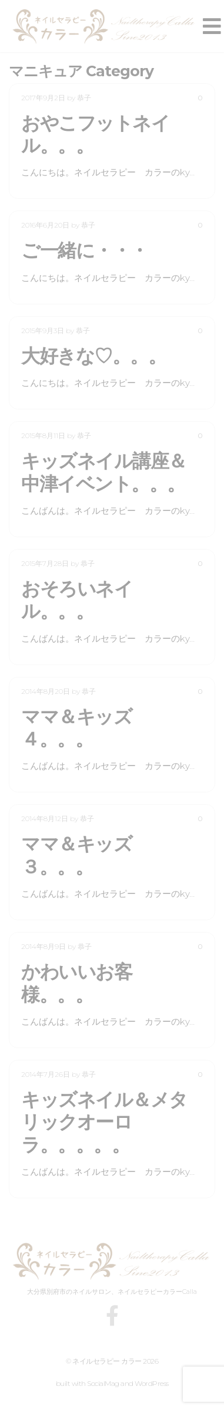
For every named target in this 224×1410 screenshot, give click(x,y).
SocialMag (103, 1383)
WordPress (152, 1383)
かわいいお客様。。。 (76, 982)
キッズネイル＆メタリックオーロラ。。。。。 (104, 1122)
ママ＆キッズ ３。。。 (85, 854)
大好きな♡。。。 (93, 355)
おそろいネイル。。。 (76, 599)
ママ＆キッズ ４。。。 (85, 727)
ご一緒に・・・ (84, 250)
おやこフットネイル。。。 (95, 134)
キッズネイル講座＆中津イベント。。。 (103, 471)
